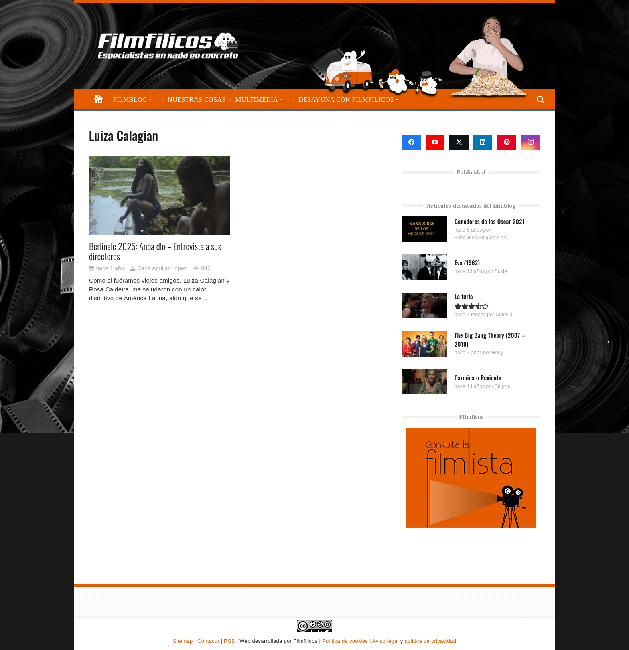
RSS (229, 641)
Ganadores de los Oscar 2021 (490, 220)
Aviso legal (385, 641)
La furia (464, 296)
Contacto (208, 641)
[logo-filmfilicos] (172, 45)
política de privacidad (430, 641)
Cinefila (504, 314)
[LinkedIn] (483, 142)
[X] (459, 142)
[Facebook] (411, 142)
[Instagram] (530, 142)
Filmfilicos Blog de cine (480, 237)
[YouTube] (435, 142)
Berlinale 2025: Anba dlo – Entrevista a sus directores (155, 251)
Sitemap (183, 641)
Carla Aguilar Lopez (162, 268)
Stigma (502, 386)
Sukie (501, 271)
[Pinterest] (506, 142)
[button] (149, 100)
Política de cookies (345, 641)
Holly (497, 352)
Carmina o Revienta (478, 377)
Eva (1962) (467, 262)
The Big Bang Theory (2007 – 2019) (490, 339)
